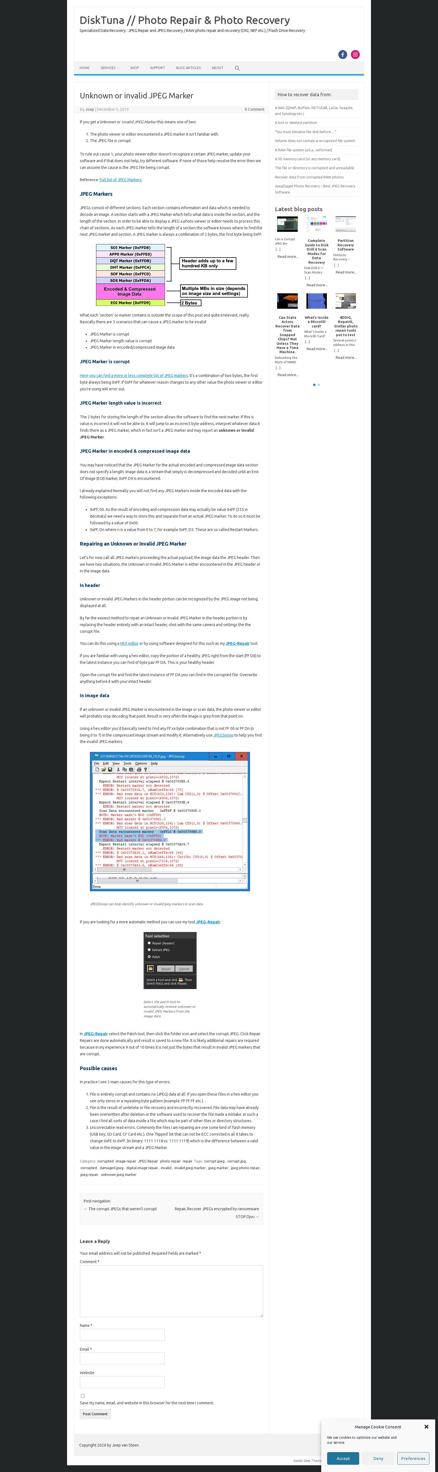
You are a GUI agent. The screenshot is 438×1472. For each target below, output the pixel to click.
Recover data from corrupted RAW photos (309, 177)
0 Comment (255, 109)
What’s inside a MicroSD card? (316, 321)
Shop (134, 68)
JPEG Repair (148, 1161)
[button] (426, 1436)
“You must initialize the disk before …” (305, 132)
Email (86, 1349)
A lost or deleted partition (296, 122)
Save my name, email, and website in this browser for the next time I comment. (147, 1403)
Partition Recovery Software (345, 245)
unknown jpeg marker (119, 1174)
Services (108, 68)
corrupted (105, 1161)
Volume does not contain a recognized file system (315, 141)
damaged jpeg (111, 1168)
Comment (89, 1261)
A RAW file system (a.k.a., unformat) (303, 150)
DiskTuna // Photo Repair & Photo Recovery (185, 20)
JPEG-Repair (238, 643)
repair (187, 1161)
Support (157, 68)
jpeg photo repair (245, 1168)
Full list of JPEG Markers (121, 180)
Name (86, 1325)
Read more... (288, 256)
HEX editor (129, 643)
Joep (89, 109)
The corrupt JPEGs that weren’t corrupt (120, 1209)
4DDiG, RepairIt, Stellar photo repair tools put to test (346, 326)
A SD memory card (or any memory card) (307, 159)
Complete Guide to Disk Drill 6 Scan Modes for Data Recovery (316, 251)
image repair (126, 1161)
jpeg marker (218, 1168)
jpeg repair (89, 1174)
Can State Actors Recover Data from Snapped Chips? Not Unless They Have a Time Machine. (287, 334)
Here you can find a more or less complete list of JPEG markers (134, 375)
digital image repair (142, 1168)
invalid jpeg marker (190, 1168)
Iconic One (302, 1460)
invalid (166, 1168)
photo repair (170, 1161)
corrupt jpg (236, 1161)
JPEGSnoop (223, 735)
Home (85, 68)
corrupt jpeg (214, 1161)
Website (87, 1372)
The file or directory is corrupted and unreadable (314, 168)
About (217, 68)
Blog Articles (188, 68)
